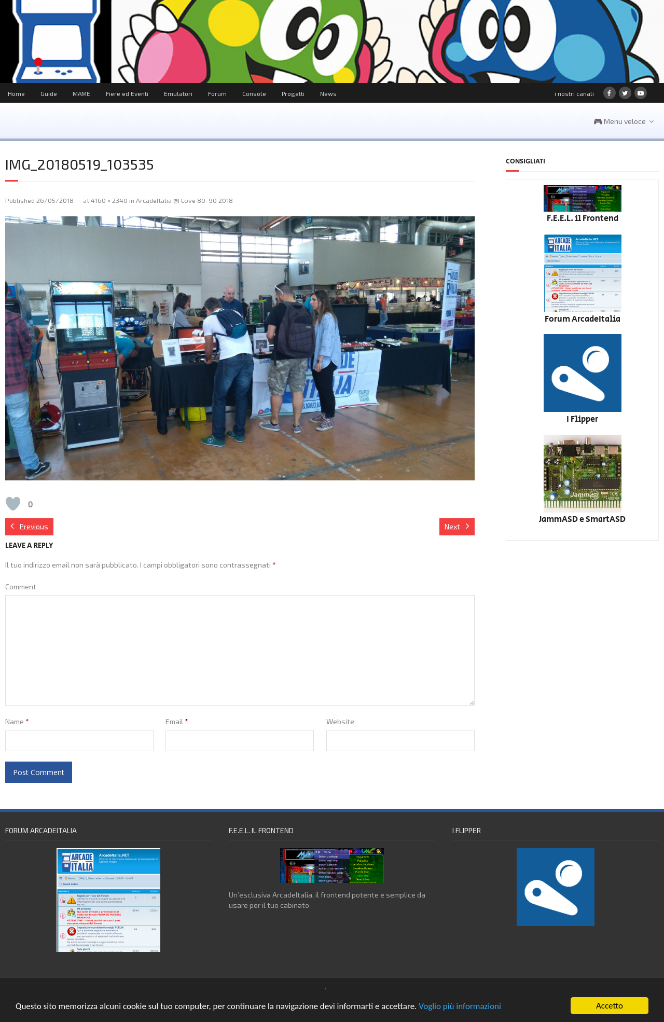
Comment (20, 586)
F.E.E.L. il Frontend (582, 219)
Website (340, 721)
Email (176, 721)
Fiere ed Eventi (127, 93)
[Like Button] (13, 504)
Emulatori (178, 93)
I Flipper (582, 419)
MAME (81, 93)
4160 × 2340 (109, 200)
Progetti (293, 93)
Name (17, 721)
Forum (217, 93)
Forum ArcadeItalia (582, 319)
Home (16, 93)
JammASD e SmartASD (582, 520)
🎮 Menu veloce (619, 121)
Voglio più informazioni (460, 1006)
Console (254, 93)
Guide (48, 93)
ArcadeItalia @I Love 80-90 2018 (184, 200)
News (328, 93)
